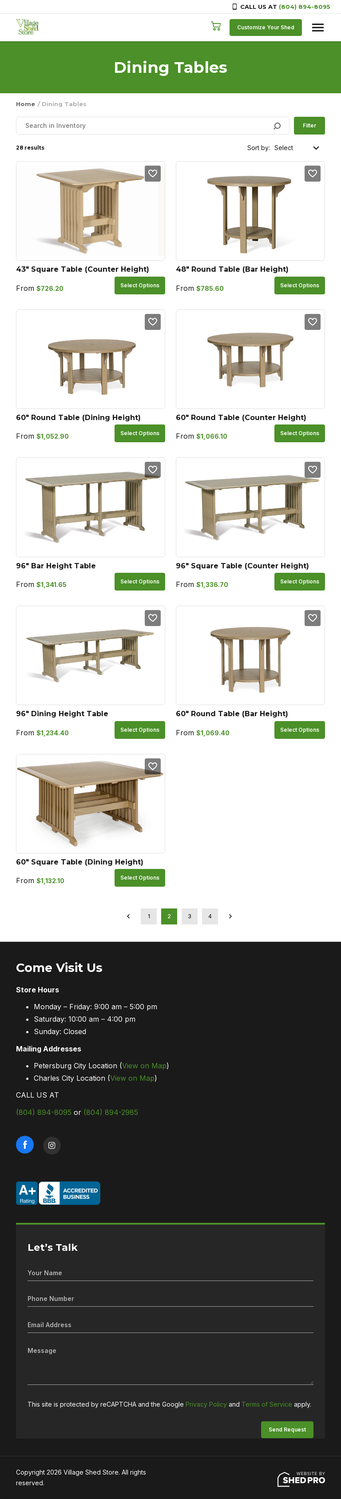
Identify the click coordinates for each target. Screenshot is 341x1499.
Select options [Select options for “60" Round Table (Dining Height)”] (139, 433)
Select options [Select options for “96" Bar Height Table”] (139, 581)
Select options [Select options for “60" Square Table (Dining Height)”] (139, 877)
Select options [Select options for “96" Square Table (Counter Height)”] (299, 581)
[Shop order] (297, 148)
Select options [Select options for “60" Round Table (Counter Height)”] (299, 433)
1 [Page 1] (149, 916)
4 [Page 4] (210, 916)
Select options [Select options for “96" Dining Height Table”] (139, 729)
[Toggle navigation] (318, 27)
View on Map (144, 1065)
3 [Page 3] (189, 916)
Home (25, 103)
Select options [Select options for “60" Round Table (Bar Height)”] (299, 729)
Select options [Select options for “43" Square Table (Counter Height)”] (139, 285)
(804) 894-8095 (304, 6)
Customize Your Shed (265, 27)
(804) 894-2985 (110, 1112)
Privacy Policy (206, 1404)
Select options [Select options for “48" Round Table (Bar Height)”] (299, 285)
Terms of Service (267, 1404)
